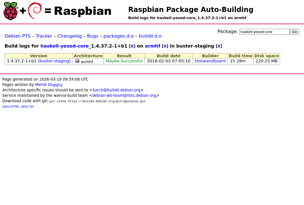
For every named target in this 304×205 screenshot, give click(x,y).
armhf (152, 46)
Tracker (44, 36)
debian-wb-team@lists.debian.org (124, 95)
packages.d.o (118, 36)
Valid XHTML (10, 106)
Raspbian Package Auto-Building (191, 10)
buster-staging (54, 61)
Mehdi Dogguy (48, 85)
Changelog (69, 36)
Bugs (92, 36)
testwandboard (210, 61)
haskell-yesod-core (64, 46)
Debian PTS (17, 36)
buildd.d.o (150, 36)
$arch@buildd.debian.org (116, 90)
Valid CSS (27, 106)
